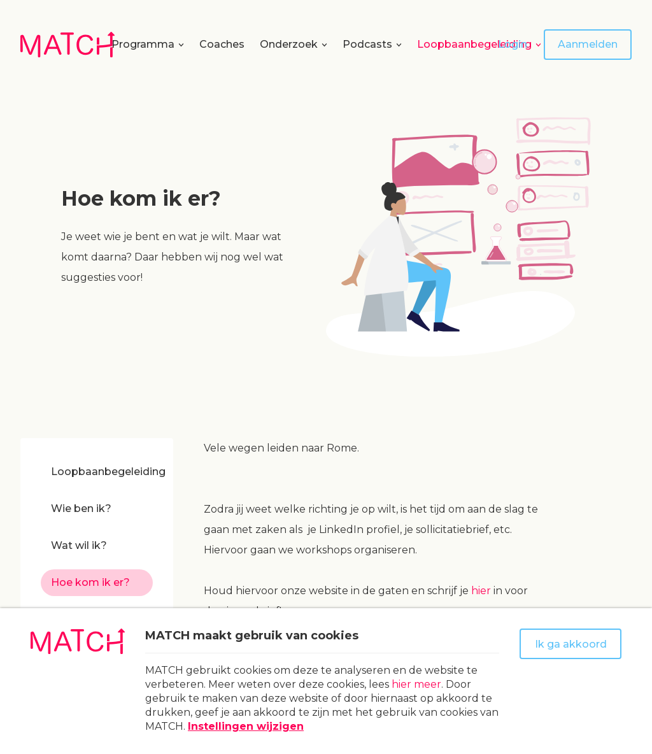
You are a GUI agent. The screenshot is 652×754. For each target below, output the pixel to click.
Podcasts (367, 44)
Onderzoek (289, 44)
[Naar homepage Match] (67, 44)
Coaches (221, 44)
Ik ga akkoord (571, 644)
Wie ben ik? (81, 508)
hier (481, 591)
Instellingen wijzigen (246, 726)
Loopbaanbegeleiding (474, 44)
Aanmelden (588, 44)
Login (512, 44)
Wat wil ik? (79, 545)
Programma (142, 44)
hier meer (416, 684)
